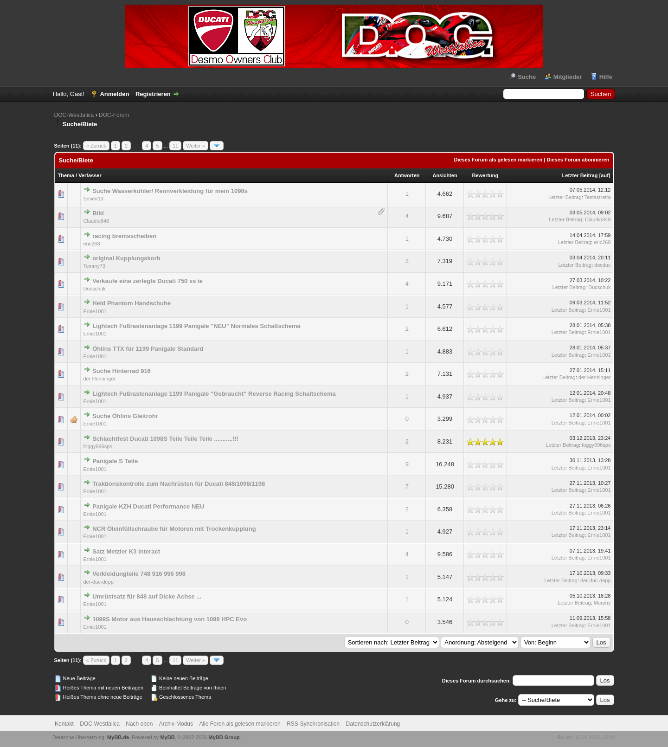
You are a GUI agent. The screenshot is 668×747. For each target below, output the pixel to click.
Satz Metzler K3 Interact (126, 551)
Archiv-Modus (176, 724)
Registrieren (153, 93)
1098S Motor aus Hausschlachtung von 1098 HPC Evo (169, 619)
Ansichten (444, 175)
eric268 (92, 243)
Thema (66, 175)
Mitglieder (567, 76)
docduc (602, 265)
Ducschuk (95, 288)
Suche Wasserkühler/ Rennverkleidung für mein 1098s (170, 190)
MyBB (167, 737)
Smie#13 (93, 198)
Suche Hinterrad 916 (121, 370)
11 (175, 145)
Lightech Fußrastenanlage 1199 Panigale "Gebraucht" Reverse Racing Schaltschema (214, 393)
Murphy (602, 602)
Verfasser (90, 175)
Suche (527, 76)
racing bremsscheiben (124, 235)
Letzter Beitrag (580, 175)
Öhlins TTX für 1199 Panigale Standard (147, 348)
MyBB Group (224, 737)
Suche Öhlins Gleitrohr (125, 415)
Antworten (406, 175)
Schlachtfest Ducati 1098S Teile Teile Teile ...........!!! (165, 438)
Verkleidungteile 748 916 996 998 (139, 573)
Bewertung (485, 175)
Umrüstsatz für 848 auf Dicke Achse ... (146, 596)
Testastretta (597, 197)
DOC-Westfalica (74, 115)
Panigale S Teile (115, 460)
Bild (98, 213)
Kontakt (64, 724)
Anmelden (114, 93)
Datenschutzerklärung (373, 724)
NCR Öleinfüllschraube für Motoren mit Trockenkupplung (174, 528)
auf (605, 175)
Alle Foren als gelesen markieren (239, 724)
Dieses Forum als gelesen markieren (498, 159)
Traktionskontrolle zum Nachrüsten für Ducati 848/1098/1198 (178, 483)
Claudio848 (96, 221)
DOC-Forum (114, 115)
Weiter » (195, 145)
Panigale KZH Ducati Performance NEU (148, 506)
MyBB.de (118, 737)
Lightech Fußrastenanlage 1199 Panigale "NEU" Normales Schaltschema (196, 325)
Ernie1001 (95, 311)
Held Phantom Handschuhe (131, 303)
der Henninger (100, 378)
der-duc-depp (99, 582)
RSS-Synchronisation (313, 724)
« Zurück (96, 145)
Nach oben (139, 724)
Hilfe (605, 76)
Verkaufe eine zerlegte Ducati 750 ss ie (147, 280)
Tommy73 (95, 266)
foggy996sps (98, 446)
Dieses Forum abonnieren (577, 159)
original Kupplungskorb (126, 258)
